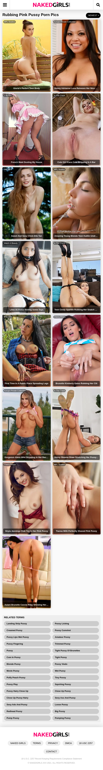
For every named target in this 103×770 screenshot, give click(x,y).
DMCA (68, 743)
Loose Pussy (61, 704)
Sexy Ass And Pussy (65, 698)
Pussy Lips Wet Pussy (18, 637)
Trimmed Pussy (62, 644)
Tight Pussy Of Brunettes (67, 650)
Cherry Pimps (60, 317)
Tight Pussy (61, 657)
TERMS (37, 743)
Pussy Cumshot (63, 630)
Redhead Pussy (14, 711)
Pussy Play (12, 684)
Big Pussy (60, 711)
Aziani (6, 538)
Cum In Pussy (13, 657)
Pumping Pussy (63, 718)
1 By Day (8, 95)
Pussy (10, 650)
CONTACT (51, 751)
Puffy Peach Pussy (16, 677)
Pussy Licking (62, 623)
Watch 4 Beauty (11, 243)
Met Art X (8, 169)
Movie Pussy (13, 671)
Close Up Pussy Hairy (17, 698)
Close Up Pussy (63, 691)
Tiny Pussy (60, 677)
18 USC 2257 (86, 743)
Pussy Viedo (61, 664)
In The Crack (59, 95)
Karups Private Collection (65, 22)
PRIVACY (53, 743)
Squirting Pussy (63, 684)
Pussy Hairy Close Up (17, 691)
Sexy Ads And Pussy (17, 704)
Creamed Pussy (14, 630)
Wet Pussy (60, 671)
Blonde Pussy (13, 664)
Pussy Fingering (15, 644)
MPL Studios (9, 22)
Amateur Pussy (62, 637)
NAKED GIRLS (17, 743)
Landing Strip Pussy (17, 623)
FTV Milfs (8, 317)
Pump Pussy (13, 718)
